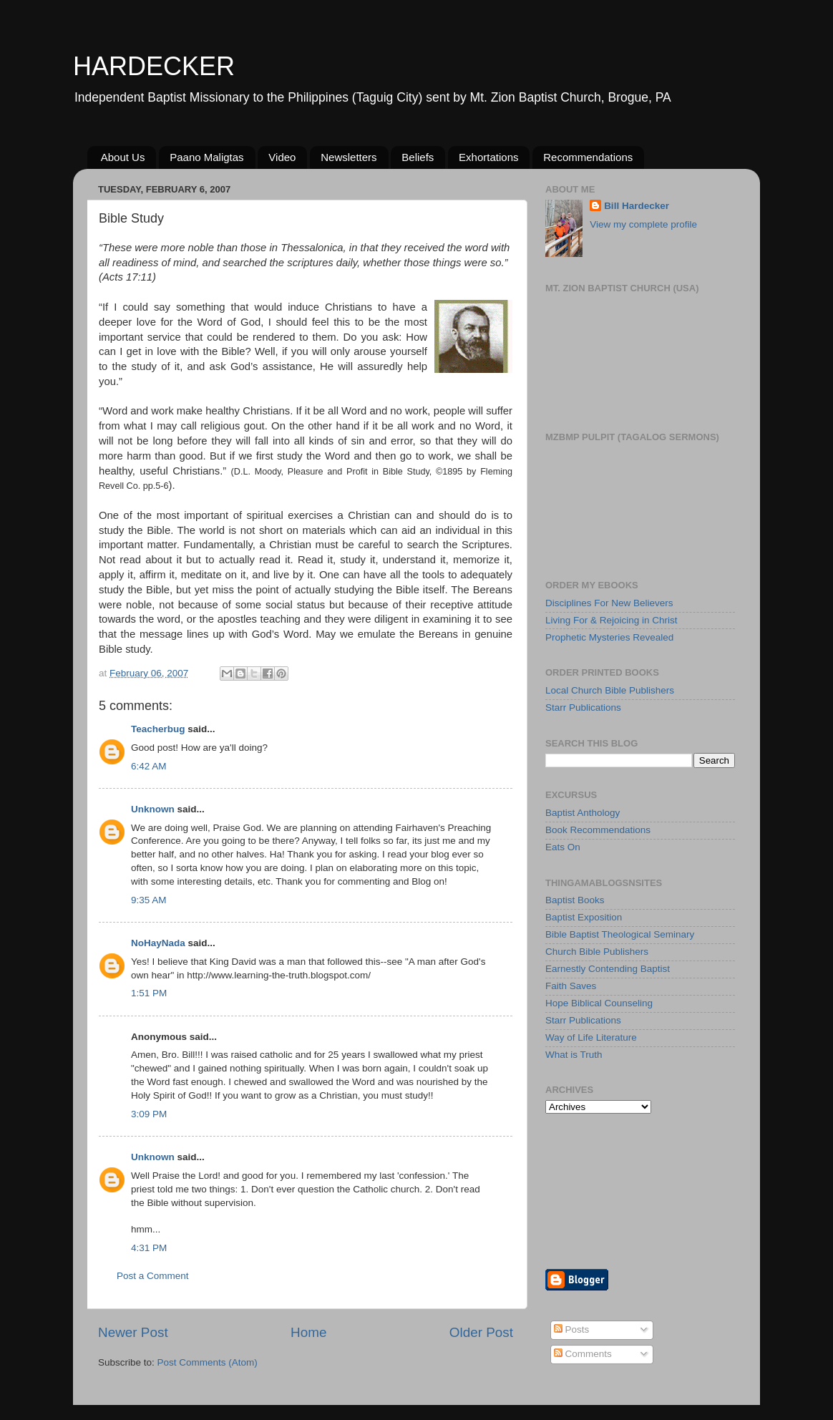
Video (282, 157)
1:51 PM (149, 993)
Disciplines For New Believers (609, 603)
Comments (583, 1353)
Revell (111, 486)
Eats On (562, 847)
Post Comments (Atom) (207, 1362)
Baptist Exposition (583, 917)
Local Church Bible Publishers (609, 690)
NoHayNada (158, 943)
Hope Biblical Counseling (599, 1003)
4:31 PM (149, 1247)
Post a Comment (153, 1275)
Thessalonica (312, 247)
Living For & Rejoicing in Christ (611, 620)
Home (308, 1332)
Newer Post (133, 1332)
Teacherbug (158, 729)
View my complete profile (643, 224)
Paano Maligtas (206, 157)
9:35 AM (149, 900)
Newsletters (348, 157)
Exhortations (488, 157)
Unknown (153, 809)
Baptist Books (575, 900)
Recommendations (588, 157)
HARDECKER (154, 66)
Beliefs (417, 157)
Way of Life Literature (591, 1037)
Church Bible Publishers (596, 951)
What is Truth (574, 1054)
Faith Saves (570, 986)
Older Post (481, 1332)
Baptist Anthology (582, 812)
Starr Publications (583, 707)
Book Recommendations (598, 830)
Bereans (492, 589)
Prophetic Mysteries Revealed (609, 637)
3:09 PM (149, 1114)
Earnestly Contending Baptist (607, 968)
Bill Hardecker (636, 205)
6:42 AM (149, 766)
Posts (572, 1329)
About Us (123, 157)
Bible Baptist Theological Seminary (619, 934)
